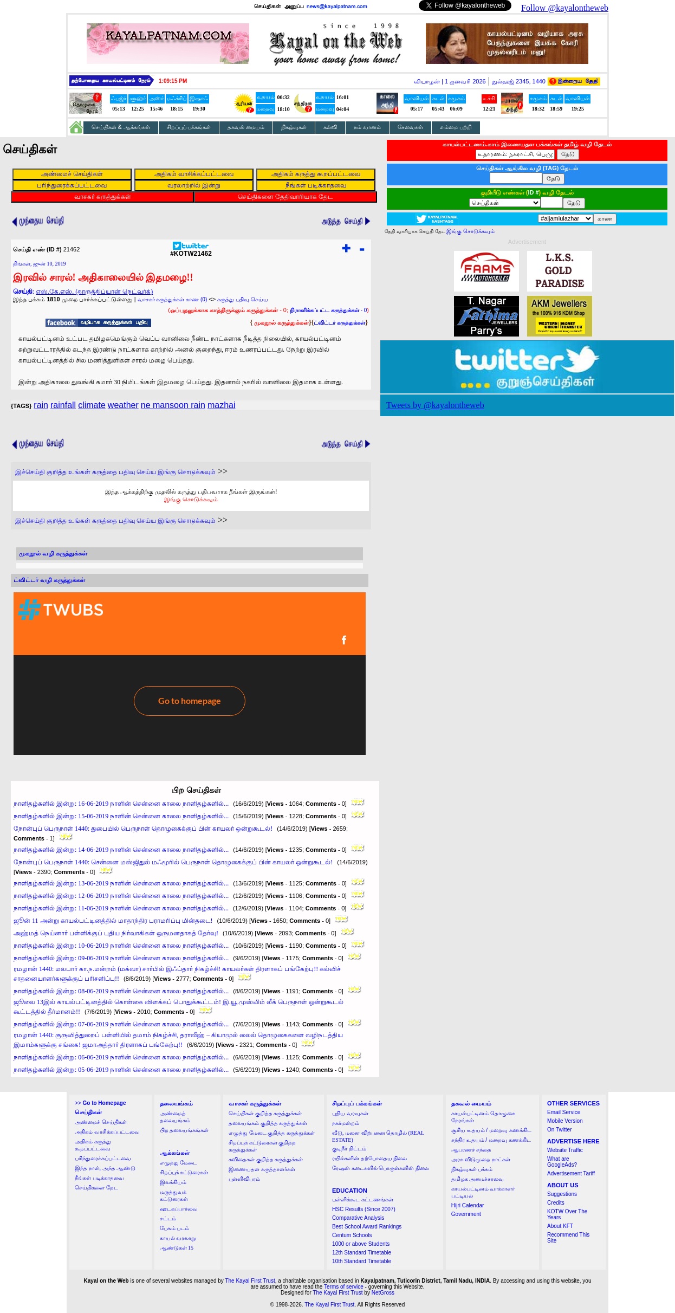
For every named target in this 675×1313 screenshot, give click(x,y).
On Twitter (559, 1130)
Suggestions (562, 1194)
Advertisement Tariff (571, 1173)
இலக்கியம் (173, 1182)
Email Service (563, 1112)
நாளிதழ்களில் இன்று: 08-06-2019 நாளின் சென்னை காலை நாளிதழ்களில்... (121, 991)
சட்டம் (168, 1218)
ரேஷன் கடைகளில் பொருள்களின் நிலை (380, 1168)
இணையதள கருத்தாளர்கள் (262, 1169)
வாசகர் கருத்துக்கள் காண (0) (172, 299)
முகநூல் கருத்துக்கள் (281, 322)
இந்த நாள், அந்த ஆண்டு (105, 1168)
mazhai (221, 405)
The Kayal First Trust (250, 1281)
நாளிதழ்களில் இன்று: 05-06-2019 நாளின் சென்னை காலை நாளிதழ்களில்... (121, 1069)
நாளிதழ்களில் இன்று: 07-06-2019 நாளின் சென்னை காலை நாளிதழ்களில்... (121, 1024)
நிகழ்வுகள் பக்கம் (472, 1169)
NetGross (383, 1293)
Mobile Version (565, 1121)
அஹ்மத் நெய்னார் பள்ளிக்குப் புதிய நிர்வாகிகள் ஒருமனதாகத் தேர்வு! (116, 933)
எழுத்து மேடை (179, 1163)
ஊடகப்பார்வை (179, 1209)
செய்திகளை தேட (96, 1188)
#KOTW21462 (191, 250)
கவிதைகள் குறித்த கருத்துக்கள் (266, 1159)
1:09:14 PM (173, 81)
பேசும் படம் (175, 1228)
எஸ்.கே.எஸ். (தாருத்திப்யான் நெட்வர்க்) (94, 291)
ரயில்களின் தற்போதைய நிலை (369, 1158)
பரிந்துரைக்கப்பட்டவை (103, 1158)
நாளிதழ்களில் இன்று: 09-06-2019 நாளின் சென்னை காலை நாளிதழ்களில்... (121, 958)
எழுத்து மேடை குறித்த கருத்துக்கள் (272, 1133)
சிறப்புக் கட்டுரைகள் (184, 1172)
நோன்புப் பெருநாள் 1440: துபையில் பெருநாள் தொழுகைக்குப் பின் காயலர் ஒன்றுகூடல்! (143, 828)
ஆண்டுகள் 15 (177, 1248)
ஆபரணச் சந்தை (471, 1150)
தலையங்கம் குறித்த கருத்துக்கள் (268, 1123)
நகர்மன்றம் (345, 1123)
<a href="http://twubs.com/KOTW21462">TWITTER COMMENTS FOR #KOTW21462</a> (190, 673)
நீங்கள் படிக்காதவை (99, 1178)
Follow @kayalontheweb (564, 7)
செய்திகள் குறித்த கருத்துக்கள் (265, 1113)
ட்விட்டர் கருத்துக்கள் (339, 323)
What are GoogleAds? (562, 1162)
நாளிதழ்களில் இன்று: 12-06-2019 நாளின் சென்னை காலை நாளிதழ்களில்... (121, 896)
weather (123, 405)
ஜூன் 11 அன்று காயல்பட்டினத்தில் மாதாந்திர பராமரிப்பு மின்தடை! (113, 920)
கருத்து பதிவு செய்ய (242, 299)
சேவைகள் (410, 127)
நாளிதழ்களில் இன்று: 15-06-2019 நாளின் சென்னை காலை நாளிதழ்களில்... (121, 816)
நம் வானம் (367, 127)
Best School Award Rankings (366, 1227)
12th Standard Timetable (361, 1253)
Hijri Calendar (467, 1205)
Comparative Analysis (358, 1218)
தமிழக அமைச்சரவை (477, 1179)
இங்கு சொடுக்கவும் (191, 499)
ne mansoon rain (173, 405)
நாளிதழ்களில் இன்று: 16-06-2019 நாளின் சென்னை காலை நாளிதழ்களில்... (121, 803)
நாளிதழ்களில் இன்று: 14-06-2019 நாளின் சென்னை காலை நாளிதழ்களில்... (121, 849)
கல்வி (330, 127)
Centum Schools (352, 1235)
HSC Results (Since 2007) (363, 1209)
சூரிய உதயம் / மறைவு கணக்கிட (491, 1130)
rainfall (63, 405)
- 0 (328, 310)
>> (100, 1103)
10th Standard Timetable (361, 1261)
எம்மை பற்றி (456, 127)
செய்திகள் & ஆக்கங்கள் (121, 127)
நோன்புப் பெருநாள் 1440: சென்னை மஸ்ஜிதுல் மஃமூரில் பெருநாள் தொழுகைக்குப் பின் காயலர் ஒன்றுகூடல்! (173, 862)
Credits (555, 1203)
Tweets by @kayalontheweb (435, 405)
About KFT (560, 1226)
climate (92, 405)
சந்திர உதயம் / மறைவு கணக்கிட (491, 1140)
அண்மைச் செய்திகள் (101, 1122)
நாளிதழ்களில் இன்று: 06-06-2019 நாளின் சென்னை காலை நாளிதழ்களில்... (121, 1057)
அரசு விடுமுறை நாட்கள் (480, 1159)
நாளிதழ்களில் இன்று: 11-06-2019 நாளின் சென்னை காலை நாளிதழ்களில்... (121, 908)
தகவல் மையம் (246, 127)
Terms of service (344, 1287)
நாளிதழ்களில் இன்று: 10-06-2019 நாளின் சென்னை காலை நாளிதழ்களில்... (121, 945)
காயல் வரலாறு (178, 1238)
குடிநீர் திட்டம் (349, 1149)
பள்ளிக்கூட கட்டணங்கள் (362, 1199)
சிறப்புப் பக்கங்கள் (189, 127)
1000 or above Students (361, 1244)
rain (41, 405)
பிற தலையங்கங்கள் (184, 1130)
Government (466, 1214)
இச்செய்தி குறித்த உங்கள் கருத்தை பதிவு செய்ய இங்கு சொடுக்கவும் (115, 472)
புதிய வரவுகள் (350, 1113)
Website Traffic (565, 1150)
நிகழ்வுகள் (294, 127)
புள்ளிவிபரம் (244, 1179)
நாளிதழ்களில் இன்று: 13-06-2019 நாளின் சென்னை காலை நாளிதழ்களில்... (121, 883)
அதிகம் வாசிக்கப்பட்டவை (107, 1132)
